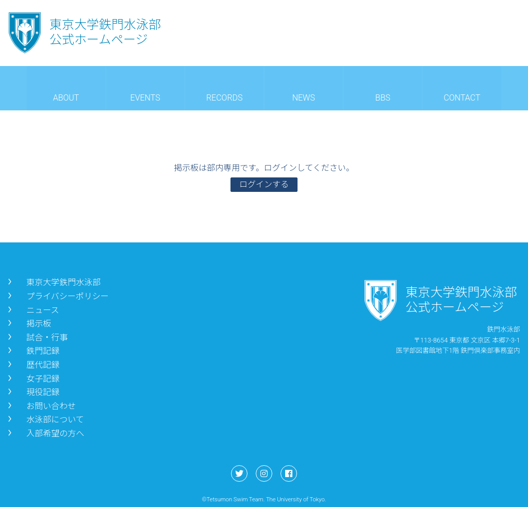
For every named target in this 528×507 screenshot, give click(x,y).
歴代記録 (32, 365)
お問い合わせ (41, 406)
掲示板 (28, 324)
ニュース (32, 310)
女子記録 (32, 379)
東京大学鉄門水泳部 (53, 282)
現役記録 (32, 392)
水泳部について (45, 419)
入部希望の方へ (45, 433)
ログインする (264, 184)
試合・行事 (37, 337)
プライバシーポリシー (57, 296)
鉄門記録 (32, 351)
